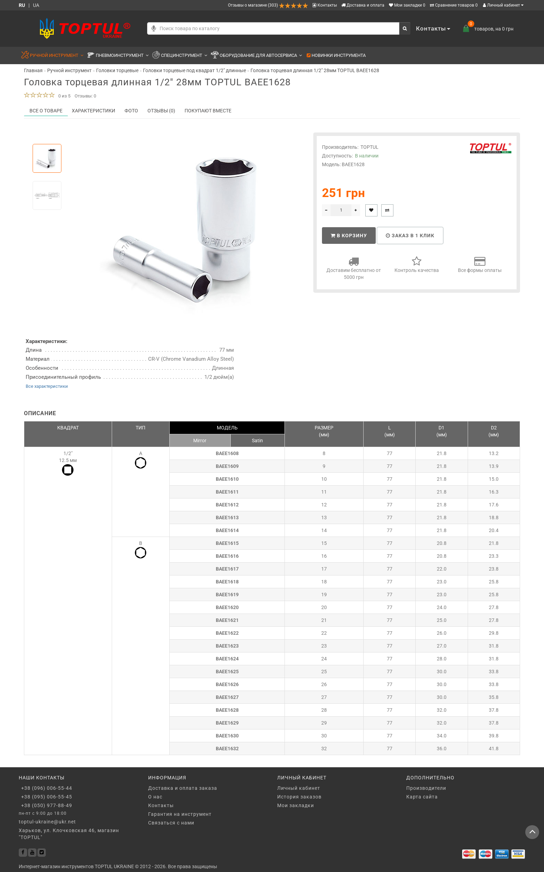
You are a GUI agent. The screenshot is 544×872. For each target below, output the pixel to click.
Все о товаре (45, 110)
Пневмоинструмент (117, 56)
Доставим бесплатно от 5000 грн (353, 268)
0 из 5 (63, 96)
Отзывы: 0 (85, 96)
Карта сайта (422, 797)
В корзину (349, 235)
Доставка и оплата (362, 5)
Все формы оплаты (480, 264)
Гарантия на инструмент (180, 814)
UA (36, 5)
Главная (33, 70)
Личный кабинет (503, 5)
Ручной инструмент (52, 56)
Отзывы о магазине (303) (268, 5)
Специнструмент (179, 56)
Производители (426, 788)
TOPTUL (369, 147)
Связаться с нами (171, 823)
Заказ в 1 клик (410, 235)
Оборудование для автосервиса (256, 56)
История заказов (299, 797)
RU (22, 5)
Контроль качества (416, 264)
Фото (131, 110)
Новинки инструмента (336, 55)
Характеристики (93, 110)
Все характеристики (47, 386)
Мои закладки (295, 805)
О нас (155, 797)
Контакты (325, 5)
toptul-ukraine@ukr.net (47, 821)
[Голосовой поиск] (154, 28)
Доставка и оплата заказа (182, 788)
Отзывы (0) (161, 110)
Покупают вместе (208, 110)
